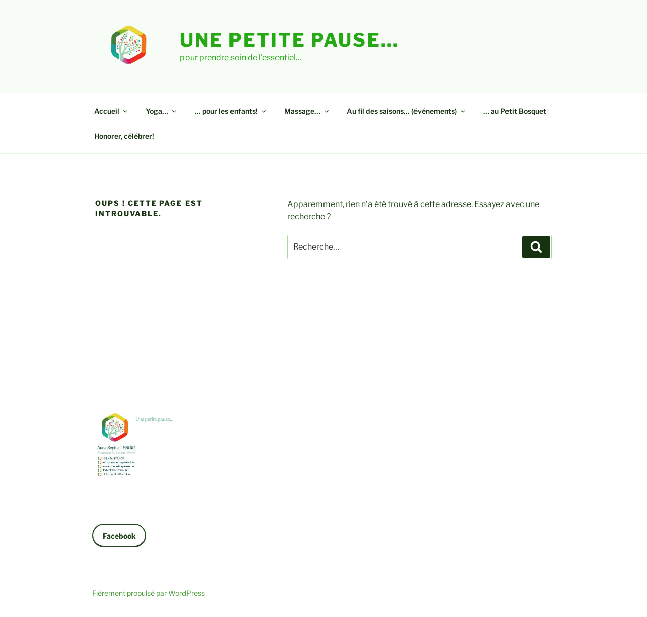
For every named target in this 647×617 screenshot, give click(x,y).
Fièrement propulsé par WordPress (148, 593)
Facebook (119, 535)
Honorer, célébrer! (124, 136)
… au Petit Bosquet (514, 111)
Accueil (111, 111)
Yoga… (162, 111)
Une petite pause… (289, 40)
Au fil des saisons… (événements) (407, 111)
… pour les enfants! (231, 111)
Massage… (307, 111)
